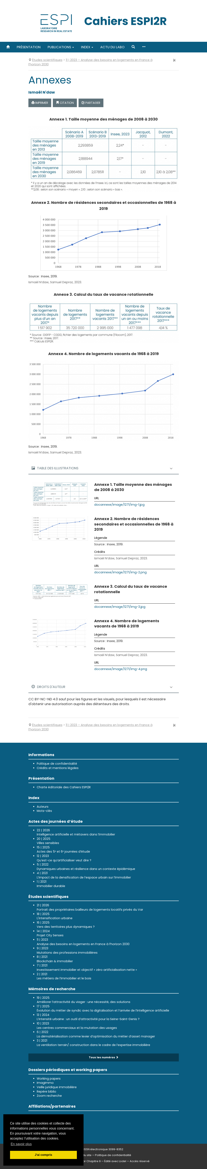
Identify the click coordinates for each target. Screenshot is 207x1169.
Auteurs (42, 807)
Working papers (49, 1078)
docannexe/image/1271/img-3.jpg (119, 607)
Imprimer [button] (40, 103)
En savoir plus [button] (21, 1144)
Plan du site (83, 1155)
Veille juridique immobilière (57, 1087)
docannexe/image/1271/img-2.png (120, 572)
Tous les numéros (103, 1057)
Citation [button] (65, 103)
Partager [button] (91, 103)
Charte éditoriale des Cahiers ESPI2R (64, 787)
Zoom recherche (49, 1096)
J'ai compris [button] (43, 1154)
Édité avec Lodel (115, 1161)
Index (87, 47)
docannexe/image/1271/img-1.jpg (119, 505)
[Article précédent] (174, 60)
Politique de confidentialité (57, 764)
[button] (133, 47)
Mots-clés (44, 811)
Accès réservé (140, 1161)
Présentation (29, 47)
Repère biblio (46, 1091)
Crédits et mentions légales (58, 768)
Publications (61, 47)
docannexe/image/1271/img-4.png (120, 669)
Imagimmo (45, 1083)
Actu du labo (112, 47)
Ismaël (41, 92)
